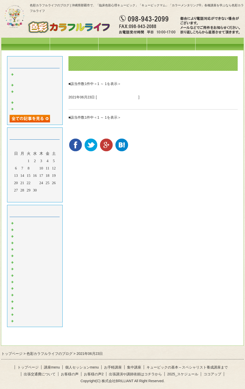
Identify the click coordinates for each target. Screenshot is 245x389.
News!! (20, 223)
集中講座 (134, 367)
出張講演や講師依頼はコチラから (135, 374)
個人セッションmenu (171, 43)
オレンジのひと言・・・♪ (36, 268)
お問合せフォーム (219, 43)
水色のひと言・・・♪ (33, 308)
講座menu (122, 43)
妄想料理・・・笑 (30, 84)
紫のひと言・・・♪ (31, 294)
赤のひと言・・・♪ (31, 262)
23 (35, 183)
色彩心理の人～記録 (32, 255)
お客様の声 (70, 374)
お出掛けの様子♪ (29, 249)
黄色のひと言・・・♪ (33, 275)
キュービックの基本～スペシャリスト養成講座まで (187, 367)
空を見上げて (26, 108)
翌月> (44, 197)
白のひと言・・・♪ (31, 314)
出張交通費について (40, 374)
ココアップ (212, 374)
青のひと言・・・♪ (31, 288)
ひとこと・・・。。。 (34, 229)
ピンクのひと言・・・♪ (35, 301)
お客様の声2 (94, 374)
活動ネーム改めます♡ (34, 102)
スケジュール (74, 43)
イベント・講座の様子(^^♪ (117, 97)
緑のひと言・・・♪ (31, 281)
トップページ (25, 43)
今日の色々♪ (25, 242)
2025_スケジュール (182, 374)
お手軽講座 (113, 367)
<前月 (25, 197)
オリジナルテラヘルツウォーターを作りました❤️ (37, 93)
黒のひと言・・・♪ (31, 320)
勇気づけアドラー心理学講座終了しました (111, 103)
